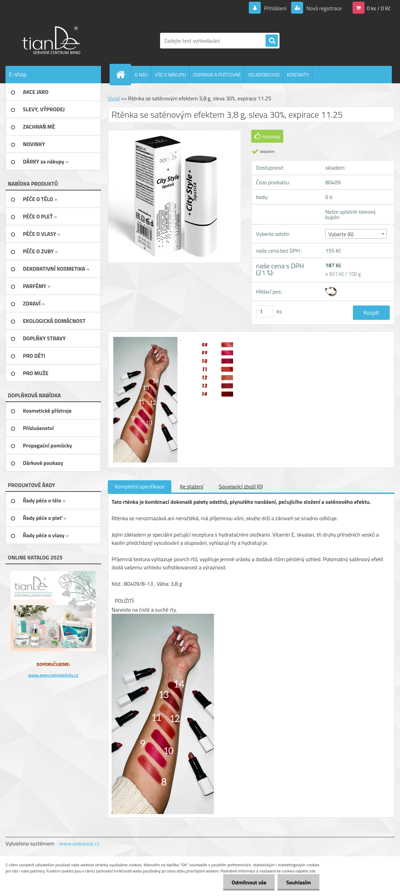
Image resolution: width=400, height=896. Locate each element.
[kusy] (264, 311)
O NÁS (141, 74)
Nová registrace (323, 8)
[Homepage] (123, 74)
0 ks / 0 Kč (378, 8)
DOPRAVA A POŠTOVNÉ (217, 74)
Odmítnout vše (249, 882)
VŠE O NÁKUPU (170, 74)
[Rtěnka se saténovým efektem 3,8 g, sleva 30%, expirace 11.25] (146, 338)
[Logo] (52, 41)
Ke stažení (191, 486)
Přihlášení (275, 8)
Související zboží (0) (241, 486)
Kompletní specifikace (140, 486)
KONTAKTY (298, 74)
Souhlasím (298, 882)
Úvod (114, 98)
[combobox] (355, 234)
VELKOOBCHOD (264, 74)
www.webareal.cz (79, 843)
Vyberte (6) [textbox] (341, 234)
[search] (272, 40)
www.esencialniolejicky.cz (53, 675)
